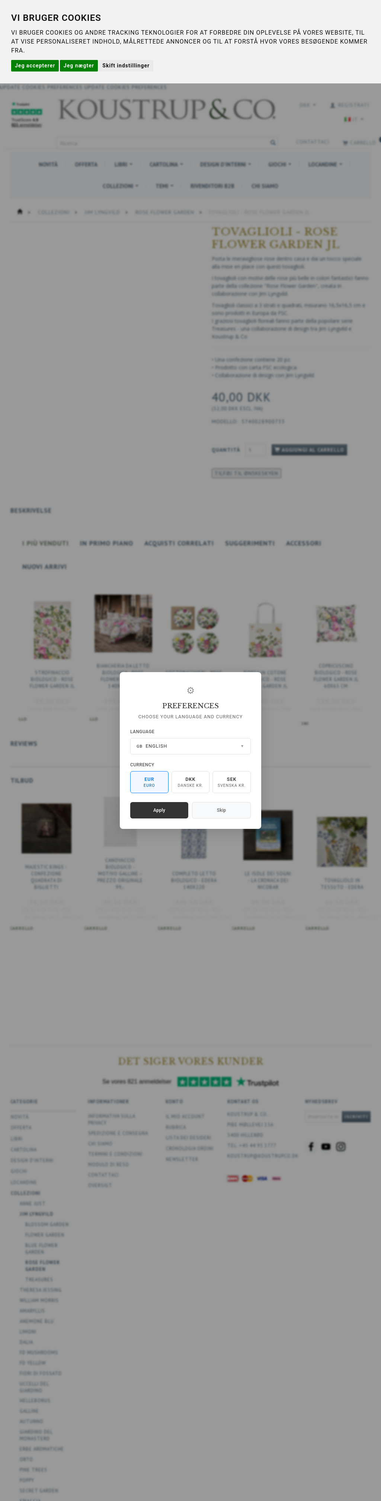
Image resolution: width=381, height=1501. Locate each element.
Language (142, 731)
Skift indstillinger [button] (126, 66)
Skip (221, 810)
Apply (159, 810)
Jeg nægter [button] (79, 66)
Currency (142, 764)
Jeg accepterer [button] (35, 66)
